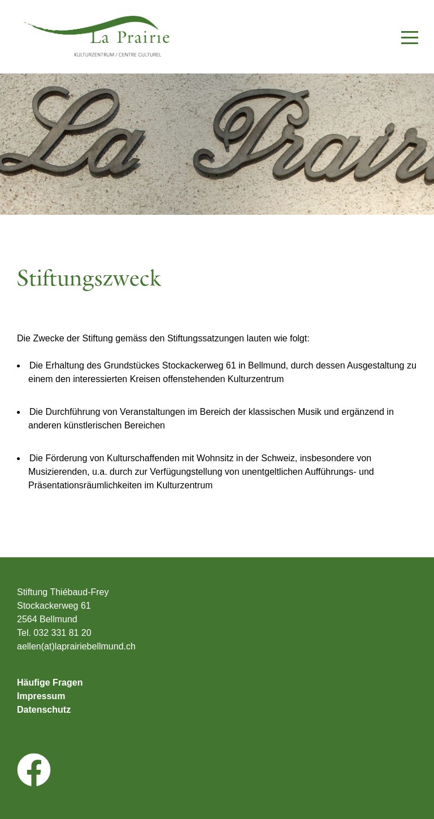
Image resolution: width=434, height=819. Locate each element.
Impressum (41, 696)
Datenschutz (44, 709)
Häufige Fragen (50, 682)
